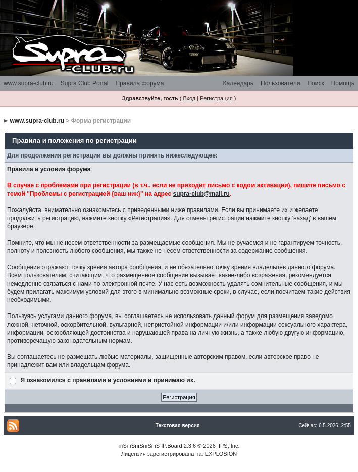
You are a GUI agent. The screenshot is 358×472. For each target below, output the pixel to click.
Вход (189, 98)
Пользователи (280, 83)
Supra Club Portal (85, 83)
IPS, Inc (228, 446)
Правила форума (139, 83)
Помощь (342, 83)
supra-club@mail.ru (201, 193)
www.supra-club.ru (29, 83)
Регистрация (216, 98)
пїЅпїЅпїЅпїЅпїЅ (139, 446)
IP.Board (171, 446)
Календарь (238, 83)
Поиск (315, 83)
